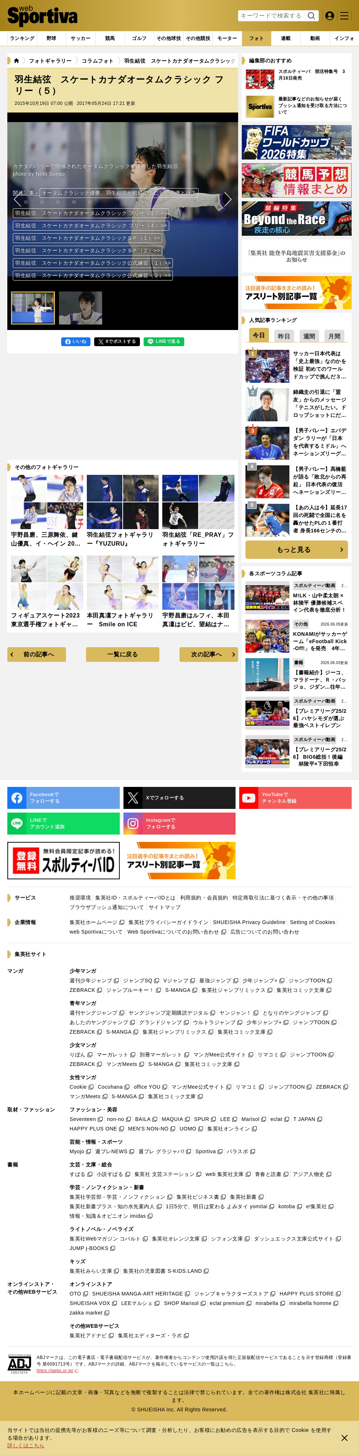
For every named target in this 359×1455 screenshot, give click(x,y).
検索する (310, 16)
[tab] (51, 38)
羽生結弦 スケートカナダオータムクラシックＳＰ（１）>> (87, 238)
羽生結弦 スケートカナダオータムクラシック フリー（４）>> (91, 225)
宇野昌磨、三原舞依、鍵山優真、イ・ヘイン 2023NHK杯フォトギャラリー (46, 544)
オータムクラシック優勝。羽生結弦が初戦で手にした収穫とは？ (119, 193)
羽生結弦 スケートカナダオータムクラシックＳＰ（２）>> (87, 250)
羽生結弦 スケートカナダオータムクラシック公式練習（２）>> (93, 275)
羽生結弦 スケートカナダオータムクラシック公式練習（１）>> (93, 263)
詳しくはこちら (26, 1445)
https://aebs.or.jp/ (57, 1370)
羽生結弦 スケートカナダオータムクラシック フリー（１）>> (91, 213)
